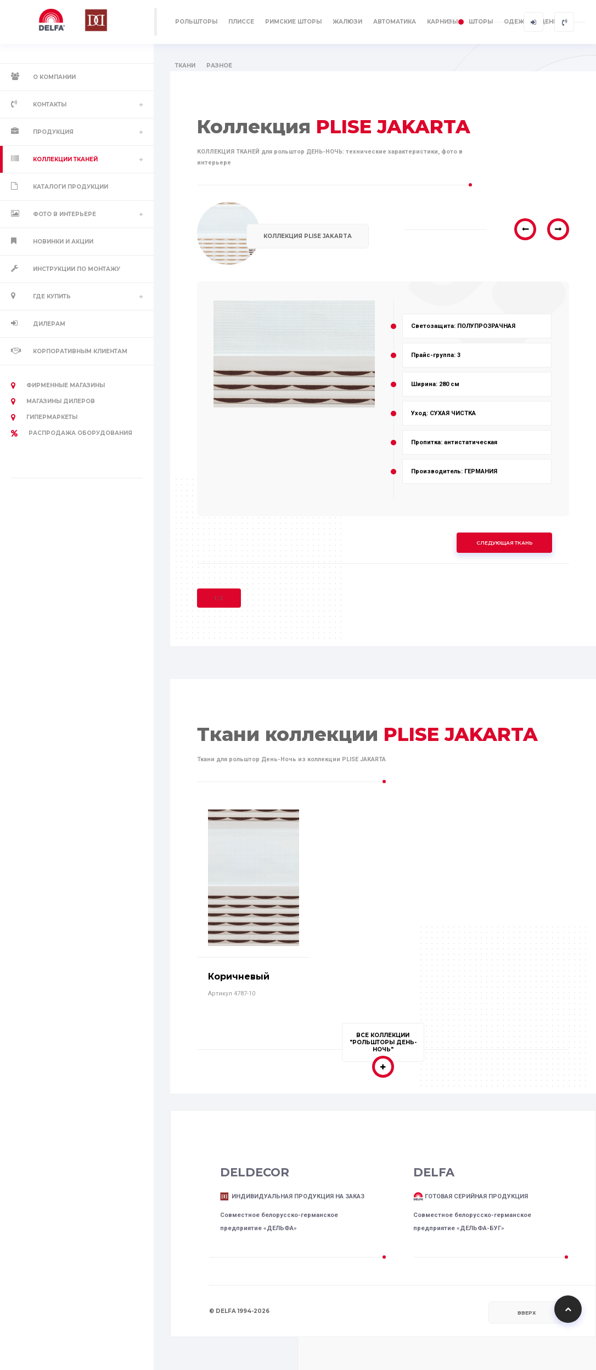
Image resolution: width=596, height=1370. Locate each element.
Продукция (53, 131)
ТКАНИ (185, 65)
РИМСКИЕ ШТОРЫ (293, 21)
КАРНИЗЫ (442, 21)
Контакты (49, 104)
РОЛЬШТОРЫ (196, 21)
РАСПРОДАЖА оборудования (71, 433)
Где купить (52, 296)
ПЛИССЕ (241, 21)
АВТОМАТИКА (394, 21)
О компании (54, 77)
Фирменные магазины (58, 385)
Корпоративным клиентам (80, 351)
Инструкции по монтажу (76, 269)
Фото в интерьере (64, 214)
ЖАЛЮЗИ (347, 21)
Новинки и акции (63, 241)
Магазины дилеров (53, 401)
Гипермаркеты (44, 417)
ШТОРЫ (481, 21)
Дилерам (49, 323)
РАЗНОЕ (219, 65)
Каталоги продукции (70, 186)
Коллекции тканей (65, 159)
